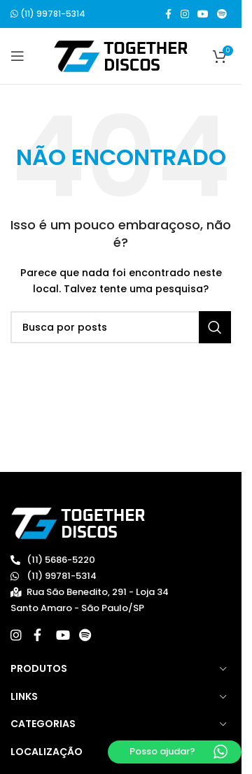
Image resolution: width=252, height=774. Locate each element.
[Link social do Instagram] (184, 14)
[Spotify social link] (222, 14)
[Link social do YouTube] (203, 14)
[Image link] (78, 522)
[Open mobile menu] (17, 56)
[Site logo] (120, 55)
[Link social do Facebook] (168, 14)
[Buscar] (120, 327)
